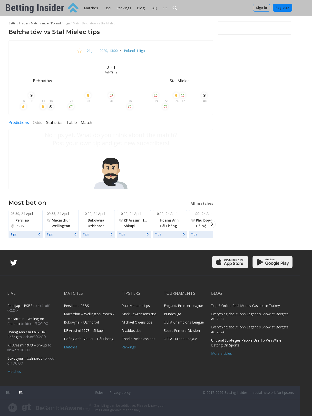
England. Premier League (183, 305)
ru (8, 392)
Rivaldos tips (131, 330)
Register (282, 8)
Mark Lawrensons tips (139, 314)
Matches (91, 8)
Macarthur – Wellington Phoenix (89, 314)
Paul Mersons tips (136, 305)
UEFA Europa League (180, 338)
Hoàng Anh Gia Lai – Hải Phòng (88, 338)
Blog (141, 8)
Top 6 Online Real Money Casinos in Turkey (245, 305)
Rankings (124, 8)
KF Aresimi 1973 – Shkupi (27, 345)
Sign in (261, 8)
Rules (99, 392)
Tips (107, 8)
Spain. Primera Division (182, 330)
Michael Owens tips (137, 322)
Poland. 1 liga (134, 50)
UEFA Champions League (184, 322)
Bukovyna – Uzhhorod (25, 358)
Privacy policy (120, 392)
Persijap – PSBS (20, 305)
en (21, 392)
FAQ (153, 8)
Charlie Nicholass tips (138, 338)
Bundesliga (172, 314)
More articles (221, 353)
